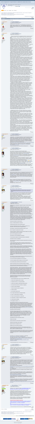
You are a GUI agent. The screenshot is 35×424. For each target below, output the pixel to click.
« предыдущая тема (27, 16)
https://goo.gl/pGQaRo (26, 153)
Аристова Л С (5, 21)
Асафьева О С (5, 169)
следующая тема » (31, 16)
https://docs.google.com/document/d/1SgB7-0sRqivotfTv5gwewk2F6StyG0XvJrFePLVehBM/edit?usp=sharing (18, 374)
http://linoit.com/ (14, 174)
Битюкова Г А (5, 202)
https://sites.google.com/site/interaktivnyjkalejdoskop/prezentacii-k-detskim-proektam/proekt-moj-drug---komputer (21, 338)
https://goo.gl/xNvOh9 (29, 161)
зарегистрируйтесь (10, 5)
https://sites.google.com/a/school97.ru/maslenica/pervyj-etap (17, 336)
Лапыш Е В (4, 185)
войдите (19, 4)
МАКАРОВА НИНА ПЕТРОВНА (19, 14)
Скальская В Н (5, 344)
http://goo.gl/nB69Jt (22, 176)
